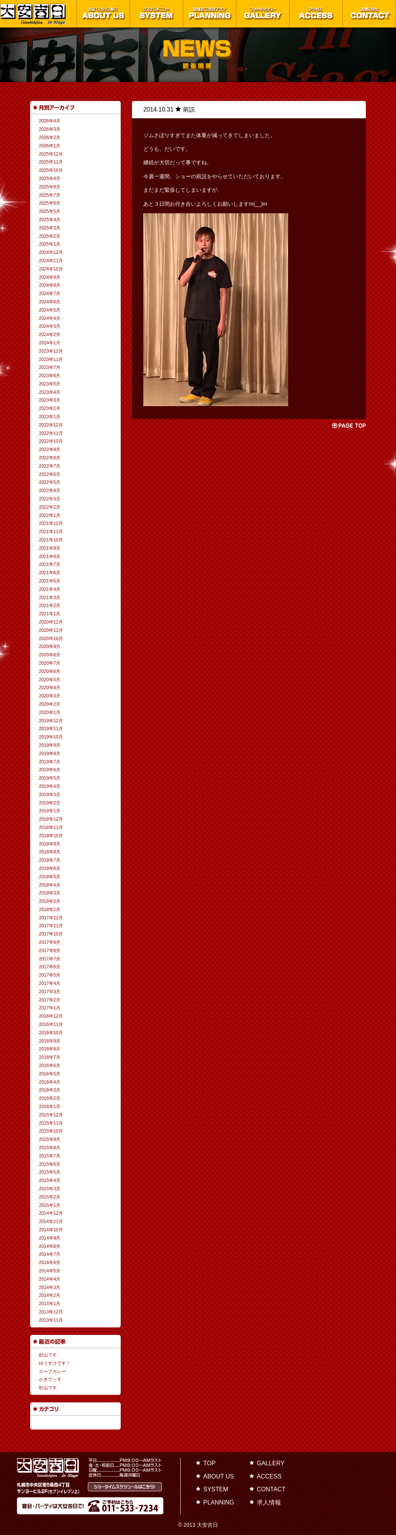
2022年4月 (49, 490)
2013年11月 (51, 1320)
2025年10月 (51, 170)
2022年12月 (51, 425)
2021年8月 (49, 556)
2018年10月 (51, 835)
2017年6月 (49, 966)
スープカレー (52, 1371)
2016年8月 (49, 1049)
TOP (209, 1463)
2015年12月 (51, 1115)
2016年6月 (49, 1065)
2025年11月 (51, 162)
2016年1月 (49, 1106)
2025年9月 (49, 178)
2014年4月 (49, 1279)
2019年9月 (49, 745)
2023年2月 (49, 408)
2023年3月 (49, 400)
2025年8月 (49, 187)
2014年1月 (49, 1303)
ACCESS (269, 1476)
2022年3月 (49, 498)
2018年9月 (49, 844)
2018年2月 (49, 901)
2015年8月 (49, 1147)
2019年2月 (49, 803)
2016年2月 (49, 1098)
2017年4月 (49, 983)
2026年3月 (49, 129)
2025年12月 (51, 154)
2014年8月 (49, 1246)
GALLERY (271, 1463)
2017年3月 (49, 991)
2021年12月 (51, 523)
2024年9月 (49, 277)
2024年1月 (49, 343)
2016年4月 (49, 1082)
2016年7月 (49, 1057)
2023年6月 (49, 375)
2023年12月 (51, 351)
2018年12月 (51, 819)
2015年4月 (49, 1180)
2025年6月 (49, 203)
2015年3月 (49, 1188)
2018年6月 (49, 868)
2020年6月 (49, 671)
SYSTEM (215, 1489)
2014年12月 (51, 1213)
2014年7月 (49, 1254)
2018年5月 (49, 876)
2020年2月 (49, 704)
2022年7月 (49, 466)
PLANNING (218, 1502)
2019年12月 (51, 720)
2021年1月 (49, 613)
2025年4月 (49, 219)
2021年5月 (49, 581)
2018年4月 (49, 885)
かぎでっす (50, 1379)
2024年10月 (51, 269)
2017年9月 (49, 942)
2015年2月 (49, 1197)
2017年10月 (51, 934)
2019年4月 (49, 786)
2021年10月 (51, 540)
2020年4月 (49, 687)
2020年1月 (49, 712)
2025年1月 (49, 244)
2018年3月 (49, 893)
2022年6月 (49, 474)
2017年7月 (49, 959)
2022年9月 (49, 449)
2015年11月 (51, 1123)
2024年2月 (49, 334)
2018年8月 (49, 852)
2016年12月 (51, 1016)
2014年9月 (49, 1238)
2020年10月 (51, 638)
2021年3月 (49, 597)
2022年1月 (49, 515)
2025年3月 (49, 228)
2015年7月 (49, 1156)
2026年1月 (49, 145)
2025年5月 (49, 211)
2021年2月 (49, 605)
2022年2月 (49, 507)
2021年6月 (49, 572)
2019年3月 (49, 794)
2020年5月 (49, 679)
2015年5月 (49, 1172)
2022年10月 (51, 441)
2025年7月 (49, 195)
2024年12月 (51, 252)
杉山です (48, 1355)
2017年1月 (49, 1008)
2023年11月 (51, 359)
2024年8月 (49, 285)
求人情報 (269, 1502)
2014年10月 (51, 1229)
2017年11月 (51, 925)
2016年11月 (51, 1024)
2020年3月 (49, 696)
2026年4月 (49, 121)
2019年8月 (49, 753)
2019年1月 (49, 810)
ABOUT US (218, 1476)
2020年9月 (49, 646)
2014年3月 (49, 1287)
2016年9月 (49, 1041)
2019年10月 (51, 737)
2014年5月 (49, 1271)
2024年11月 (51, 260)
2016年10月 (51, 1032)
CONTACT (271, 1489)
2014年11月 (51, 1221)
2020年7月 (49, 663)
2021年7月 (49, 564)
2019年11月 (51, 728)
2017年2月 (49, 1000)
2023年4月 (49, 392)
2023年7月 (49, 367)
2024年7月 (49, 293)
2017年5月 (49, 975)
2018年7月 (49, 860)
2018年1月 (49, 909)
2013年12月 (51, 1312)
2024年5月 (49, 310)
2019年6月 (49, 769)
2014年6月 (49, 1262)
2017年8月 (49, 950)
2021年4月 (49, 589)
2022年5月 (49, 482)
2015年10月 (51, 1131)
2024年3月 (49, 326)
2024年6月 (49, 301)
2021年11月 (51, 531)
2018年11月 (51, 827)
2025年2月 (49, 236)
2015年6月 (49, 1164)
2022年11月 (51, 433)
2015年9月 (49, 1139)
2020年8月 (49, 654)
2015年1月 (49, 1205)
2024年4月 (49, 318)
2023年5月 (49, 384)
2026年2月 (49, 137)
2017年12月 (51, 917)
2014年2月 (49, 1295)
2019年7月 (49, 761)
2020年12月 (51, 622)
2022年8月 (49, 457)
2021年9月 (49, 548)
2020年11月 (51, 630)
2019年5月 (49, 778)
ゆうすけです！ (55, 1363)
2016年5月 (49, 1073)
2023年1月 (49, 416)
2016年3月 (49, 1090)
